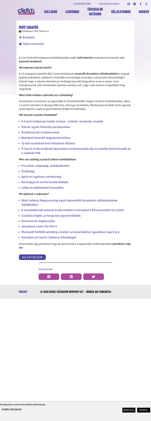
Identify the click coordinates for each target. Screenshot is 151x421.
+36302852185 (82, 3)
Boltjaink (50, 11)
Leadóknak (72, 11)
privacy (23, 292)
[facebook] (49, 276)
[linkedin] (71, 276)
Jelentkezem (32, 257)
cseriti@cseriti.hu (109, 3)
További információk (12, 409)
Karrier (144, 11)
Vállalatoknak (121, 11)
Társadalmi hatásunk (95, 11)
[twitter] (93, 276)
